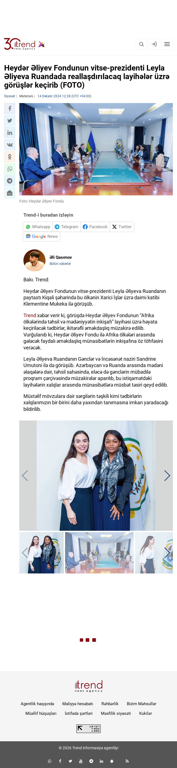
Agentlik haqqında (37, 703)
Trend (29, 315)
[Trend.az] (24, 44)
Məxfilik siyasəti (116, 713)
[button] (10, 108)
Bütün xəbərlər (60, 264)
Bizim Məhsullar (141, 703)
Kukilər (145, 713)
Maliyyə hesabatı (77, 703)
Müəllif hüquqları (41, 713)
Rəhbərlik (110, 703)
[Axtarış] (141, 44)
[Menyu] (167, 44)
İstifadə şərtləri (79, 713)
